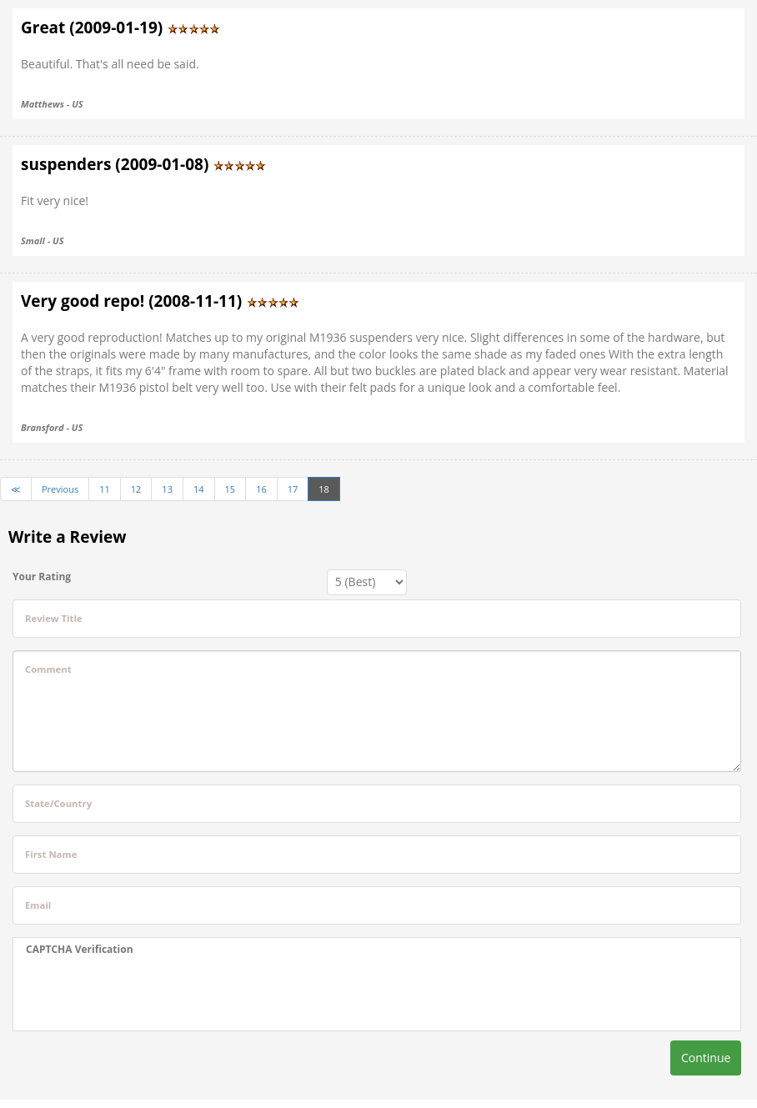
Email (38, 905)
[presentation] (152, 993)
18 (323, 489)
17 (293, 489)
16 (261, 489)
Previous (60, 489)
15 (230, 489)
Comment (48, 669)
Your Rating (42, 576)
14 (198, 489)
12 (136, 489)
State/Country (58, 803)
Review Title (54, 618)
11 (104, 489)
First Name (51, 854)
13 (167, 489)
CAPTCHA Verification (79, 949)
